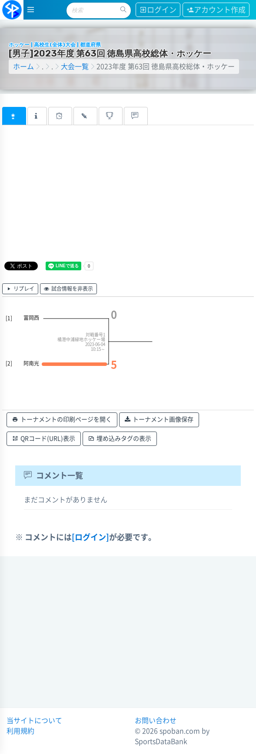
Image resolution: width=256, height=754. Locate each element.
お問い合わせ (155, 720)
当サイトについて (34, 720)
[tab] (14, 116)
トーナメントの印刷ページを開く (62, 420)
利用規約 (20, 730)
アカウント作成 (216, 10)
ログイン (158, 10)
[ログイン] (90, 537)
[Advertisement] (114, 199)
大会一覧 (75, 66)
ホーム (23, 66)
